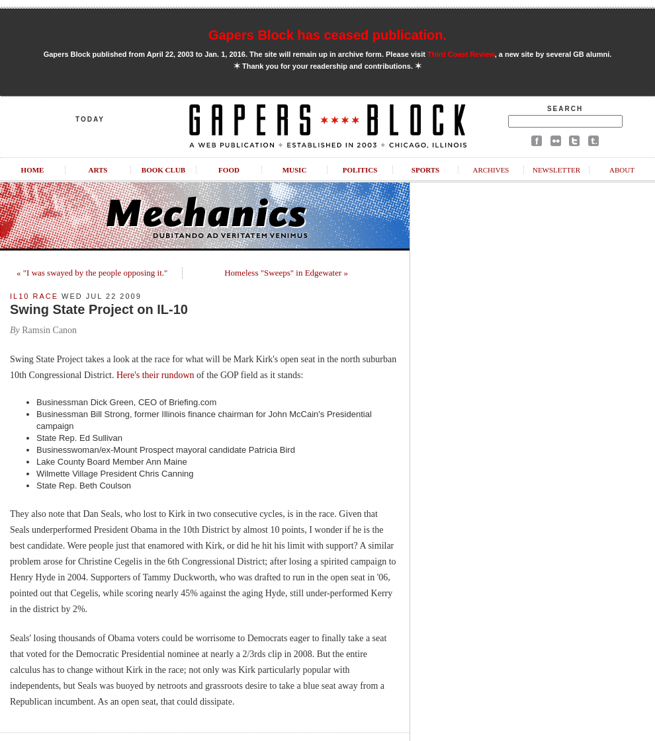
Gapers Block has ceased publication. (327, 35)
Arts (98, 170)
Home (32, 170)
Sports (425, 170)
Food (229, 170)
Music (295, 170)
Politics (360, 170)
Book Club (163, 170)
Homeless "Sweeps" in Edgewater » (286, 273)
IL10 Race (34, 296)
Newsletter (556, 170)
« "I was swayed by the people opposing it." (92, 273)
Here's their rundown (155, 375)
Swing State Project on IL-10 (99, 309)
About (621, 170)
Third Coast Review (461, 54)
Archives (490, 170)
